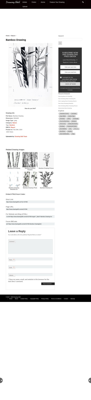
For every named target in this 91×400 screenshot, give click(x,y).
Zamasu (74, 121)
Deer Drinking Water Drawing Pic (67, 98)
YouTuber (73, 113)
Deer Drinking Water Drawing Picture (68, 105)
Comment (12, 241)
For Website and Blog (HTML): (17, 214)
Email (11, 267)
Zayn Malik (63, 116)
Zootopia (62, 118)
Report (13, 127)
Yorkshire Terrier (64, 113)
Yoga (73, 133)
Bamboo (12, 125)
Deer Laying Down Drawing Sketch (67, 101)
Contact (66, 298)
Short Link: (10, 199)
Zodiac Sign (71, 116)
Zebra (68, 118)
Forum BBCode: (11, 221)
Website (11, 275)
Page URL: (10, 207)
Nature (14, 123)
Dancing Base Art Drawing (65, 96)
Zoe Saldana (63, 128)
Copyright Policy (34, 298)
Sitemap (72, 298)
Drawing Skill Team (21, 136)
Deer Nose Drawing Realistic (65, 103)
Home (10, 298)
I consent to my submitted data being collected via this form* (68, 79)
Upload (24, 6)
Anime (43, 2)
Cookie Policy (24, 298)
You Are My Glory (64, 121)
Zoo (70, 128)
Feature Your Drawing (57, 2)
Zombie (70, 131)
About (16, 298)
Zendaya (62, 126)
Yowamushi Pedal (71, 126)
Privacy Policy (45, 298)
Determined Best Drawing (65, 108)
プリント (76, 128)
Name (11, 260)
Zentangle (75, 118)
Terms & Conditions (56, 298)
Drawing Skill (17, 297)
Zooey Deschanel (72, 123)
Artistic (24, 2)
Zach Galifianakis (64, 133)
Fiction (34, 2)
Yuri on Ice (63, 123)
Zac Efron (62, 131)
